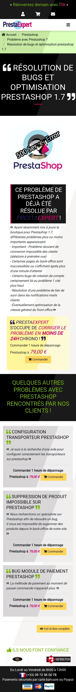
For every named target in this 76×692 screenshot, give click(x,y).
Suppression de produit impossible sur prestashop (36, 502)
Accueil (9, 35)
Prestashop (30, 35)
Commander (38, 359)
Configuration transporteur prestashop (37, 434)
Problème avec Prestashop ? (27, 39)
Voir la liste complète (55, 628)
